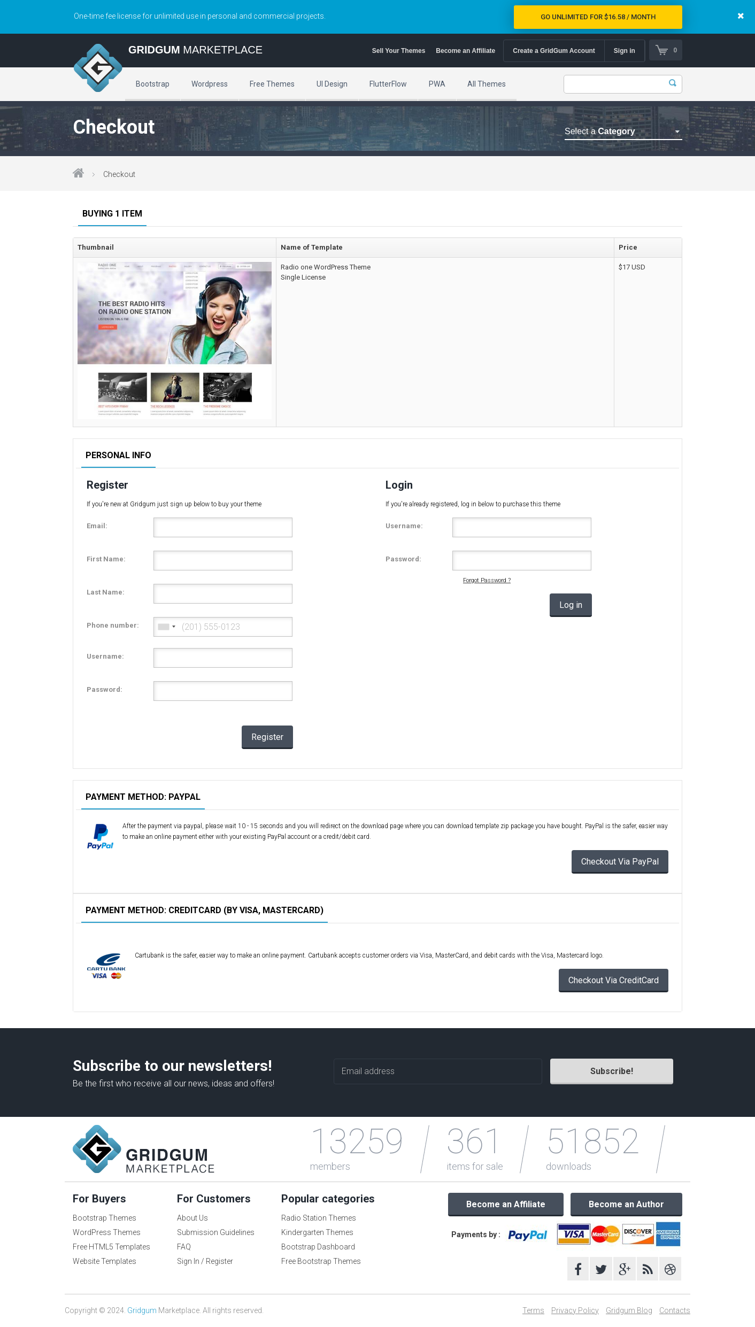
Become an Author (626, 1204)
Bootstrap (153, 84)
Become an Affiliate (465, 51)
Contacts (674, 1310)
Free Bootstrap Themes (321, 1261)
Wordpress (209, 84)
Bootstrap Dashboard (318, 1247)
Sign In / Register (205, 1261)
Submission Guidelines (216, 1232)
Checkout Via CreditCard (613, 980)
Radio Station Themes (318, 1218)
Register (267, 737)
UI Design (332, 84)
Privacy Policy (575, 1310)
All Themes (486, 84)
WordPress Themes (107, 1232)
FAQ (184, 1247)
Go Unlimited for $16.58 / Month (598, 17)
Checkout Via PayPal (620, 862)
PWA (437, 84)
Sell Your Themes (398, 51)
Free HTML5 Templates (111, 1247)
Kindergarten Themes (317, 1232)
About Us (192, 1218)
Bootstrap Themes (104, 1218)
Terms (533, 1310)
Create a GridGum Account (553, 51)
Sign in (624, 51)
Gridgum (142, 1310)
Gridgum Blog (629, 1310)
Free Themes (272, 84)
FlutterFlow (388, 84)
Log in (570, 605)
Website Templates (104, 1261)
